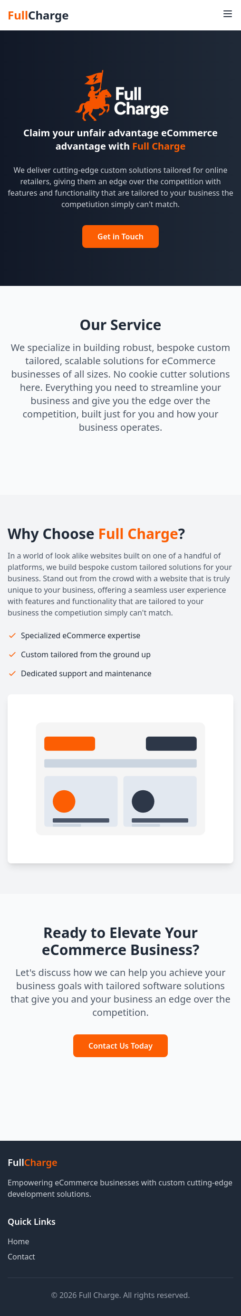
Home (18, 1241)
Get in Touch (120, 236)
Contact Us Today (120, 1046)
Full (38, 15)
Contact (21, 1256)
